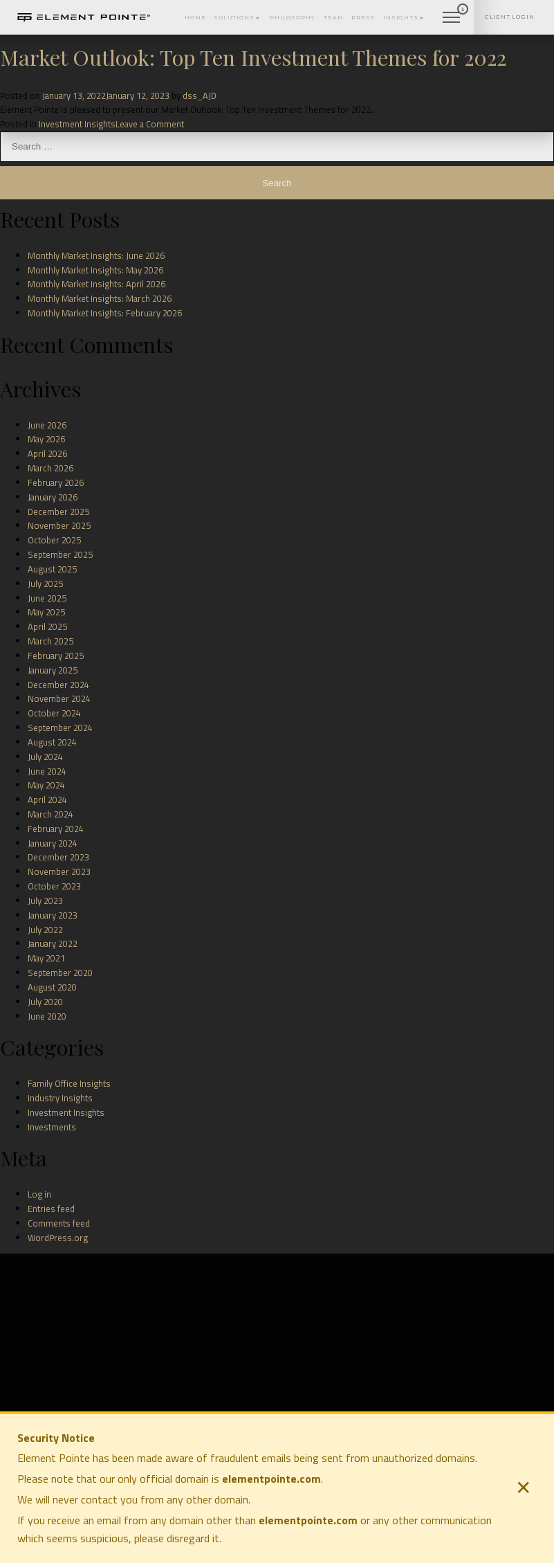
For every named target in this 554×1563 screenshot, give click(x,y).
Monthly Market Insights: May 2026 (95, 270)
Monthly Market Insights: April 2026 (96, 284)
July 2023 (45, 900)
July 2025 (45, 583)
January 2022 (52, 943)
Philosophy (255, 10)
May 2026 (46, 439)
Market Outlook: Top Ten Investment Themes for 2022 (253, 57)
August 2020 (52, 987)
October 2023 (54, 886)
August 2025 (52, 569)
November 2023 (59, 871)
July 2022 (45, 930)
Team (301, 10)
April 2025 (47, 626)
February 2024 (56, 828)
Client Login (505, 9)
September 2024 (60, 727)
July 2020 (45, 1002)
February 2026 (56, 482)
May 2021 (46, 958)
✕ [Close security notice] (523, 1488)
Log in (39, 1194)
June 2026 (47, 425)
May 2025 (46, 612)
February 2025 (56, 655)
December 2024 (58, 685)
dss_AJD (199, 95)
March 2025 (50, 641)
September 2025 (60, 554)
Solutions (193, 10)
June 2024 (47, 771)
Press (334, 10)
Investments (52, 1127)
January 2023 (52, 915)
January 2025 (52, 670)
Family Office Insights (69, 1083)
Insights (379, 10)
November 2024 (59, 698)
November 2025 (59, 525)
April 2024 (47, 799)
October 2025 (54, 540)
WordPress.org (58, 1238)
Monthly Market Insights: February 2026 (105, 313)
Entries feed (51, 1209)
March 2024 (50, 814)
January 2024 (52, 843)
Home (145, 10)
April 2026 (47, 453)
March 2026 (50, 468)
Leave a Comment (150, 124)
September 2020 (60, 972)
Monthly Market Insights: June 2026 (96, 255)
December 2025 (58, 511)
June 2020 (47, 1016)
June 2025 (47, 598)
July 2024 (45, 757)
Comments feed (59, 1223)
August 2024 (52, 742)
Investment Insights (77, 124)
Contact (430, 10)
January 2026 (52, 497)
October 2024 (54, 713)
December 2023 (58, 857)
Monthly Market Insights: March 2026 (100, 298)
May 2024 (46, 785)
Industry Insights (60, 1098)
